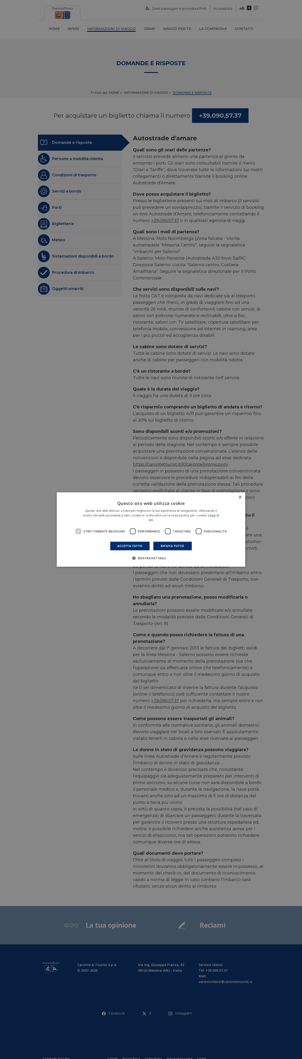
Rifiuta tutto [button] (172, 546)
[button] (151, 558)
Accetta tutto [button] (129, 546)
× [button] (240, 497)
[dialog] (151, 529)
